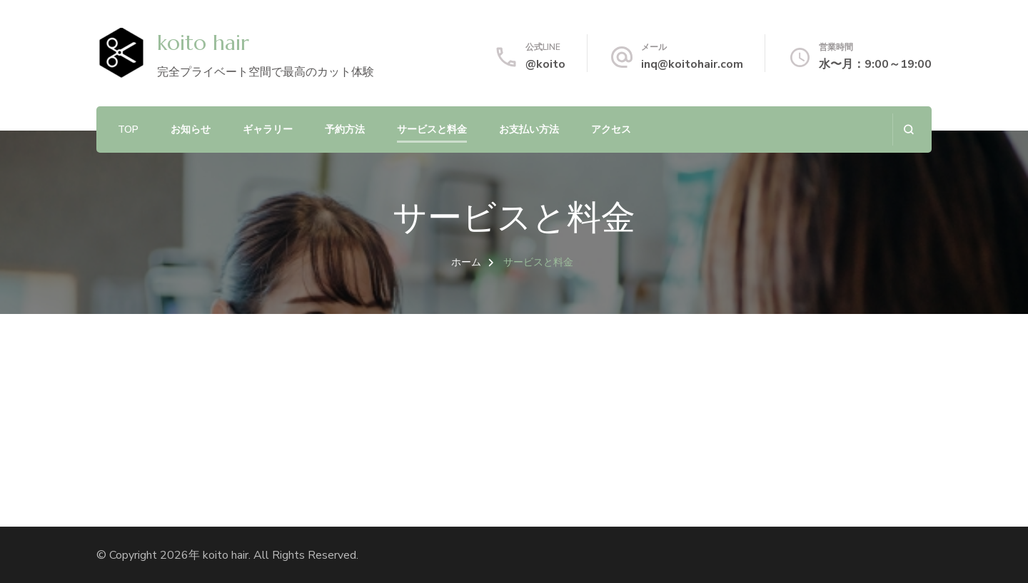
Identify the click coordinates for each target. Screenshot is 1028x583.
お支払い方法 (529, 129)
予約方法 (345, 129)
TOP (128, 129)
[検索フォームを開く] (908, 129)
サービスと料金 (432, 129)
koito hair (203, 42)
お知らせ (191, 129)
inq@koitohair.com (692, 64)
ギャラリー (268, 129)
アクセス (611, 129)
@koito (545, 64)
